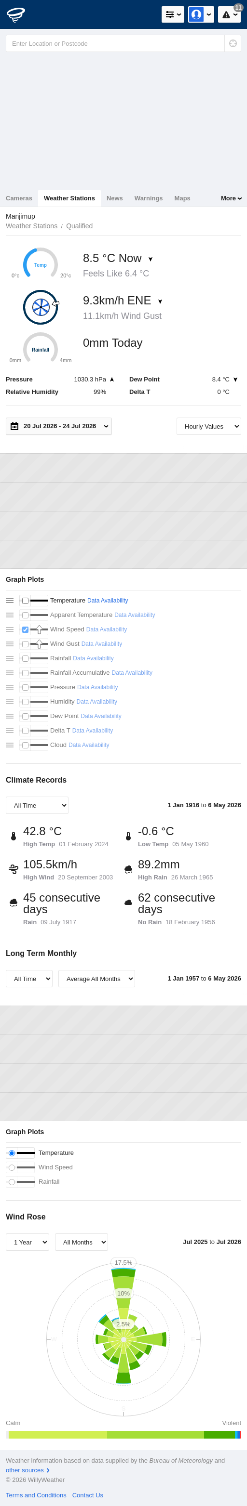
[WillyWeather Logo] (22, 14)
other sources (25, 1470)
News (115, 198)
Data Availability (107, 600)
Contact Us (87, 1495)
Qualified (79, 226)
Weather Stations (69, 198)
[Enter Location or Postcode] (123, 43)
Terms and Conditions (36, 1495)
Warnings (149, 198)
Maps (183, 198)
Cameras (19, 198)
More (228, 198)
